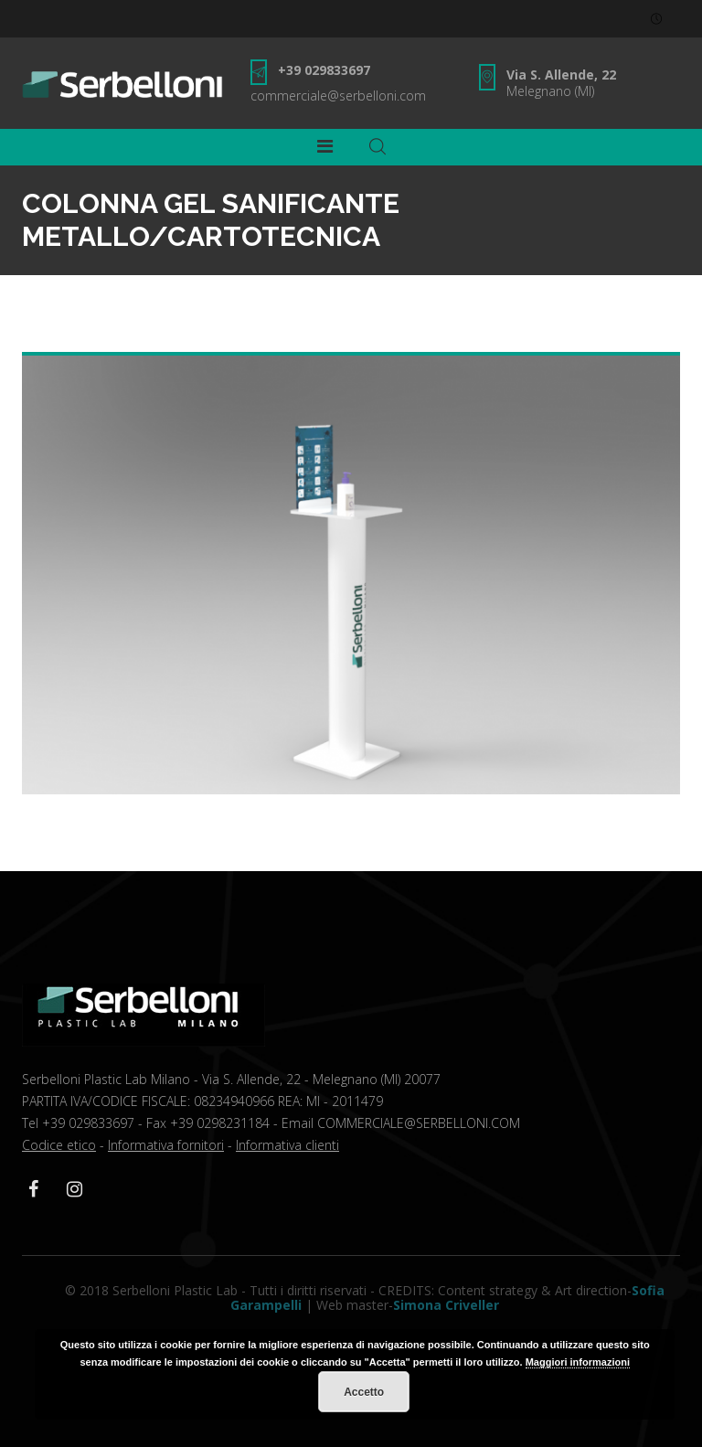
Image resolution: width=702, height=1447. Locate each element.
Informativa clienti (287, 1145)
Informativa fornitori (166, 1145)
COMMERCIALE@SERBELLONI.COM (418, 1123)
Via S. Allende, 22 (561, 74)
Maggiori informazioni (578, 1362)
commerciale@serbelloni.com (338, 95)
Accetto (364, 1392)
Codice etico (59, 1145)
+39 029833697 (324, 70)
